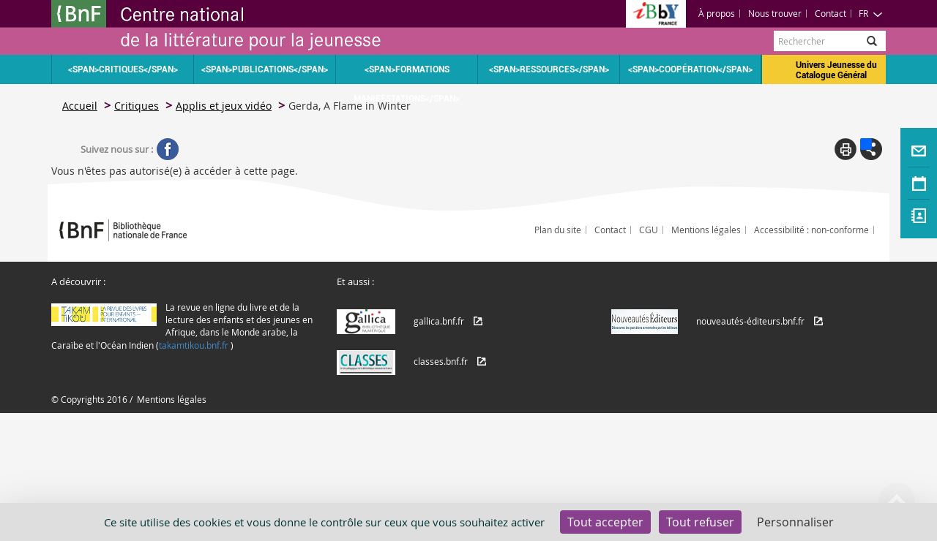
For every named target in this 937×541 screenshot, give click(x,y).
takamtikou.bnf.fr (193, 345)
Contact (830, 13)
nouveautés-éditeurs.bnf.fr (750, 321)
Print (845, 149)
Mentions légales (706, 229)
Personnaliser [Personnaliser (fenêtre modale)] (795, 522)
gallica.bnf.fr (439, 321)
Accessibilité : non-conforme (811, 229)
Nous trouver (775, 13)
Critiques (136, 106)
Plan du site (557, 229)
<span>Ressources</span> (549, 69)
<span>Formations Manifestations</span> (407, 74)
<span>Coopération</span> (690, 69)
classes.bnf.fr (441, 361)
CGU (648, 229)
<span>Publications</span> (264, 69)
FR (871, 13)
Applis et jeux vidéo (224, 106)
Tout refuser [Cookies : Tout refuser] (700, 522)
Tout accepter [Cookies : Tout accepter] (605, 522)
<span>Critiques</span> (123, 69)
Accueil (79, 106)
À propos (716, 13)
